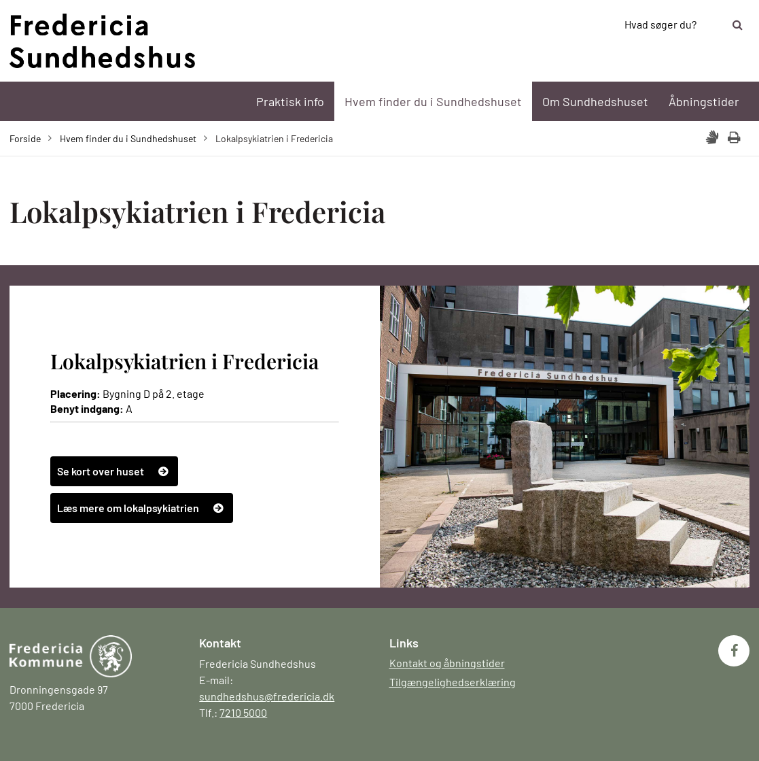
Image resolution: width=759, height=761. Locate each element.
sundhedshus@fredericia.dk (266, 696)
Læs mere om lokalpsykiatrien (128, 507)
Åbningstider (704, 101)
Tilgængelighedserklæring (452, 681)
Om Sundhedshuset (595, 101)
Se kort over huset (100, 470)
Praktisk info (290, 101)
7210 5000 (243, 712)
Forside (25, 138)
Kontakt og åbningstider (447, 662)
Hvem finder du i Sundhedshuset (433, 101)
